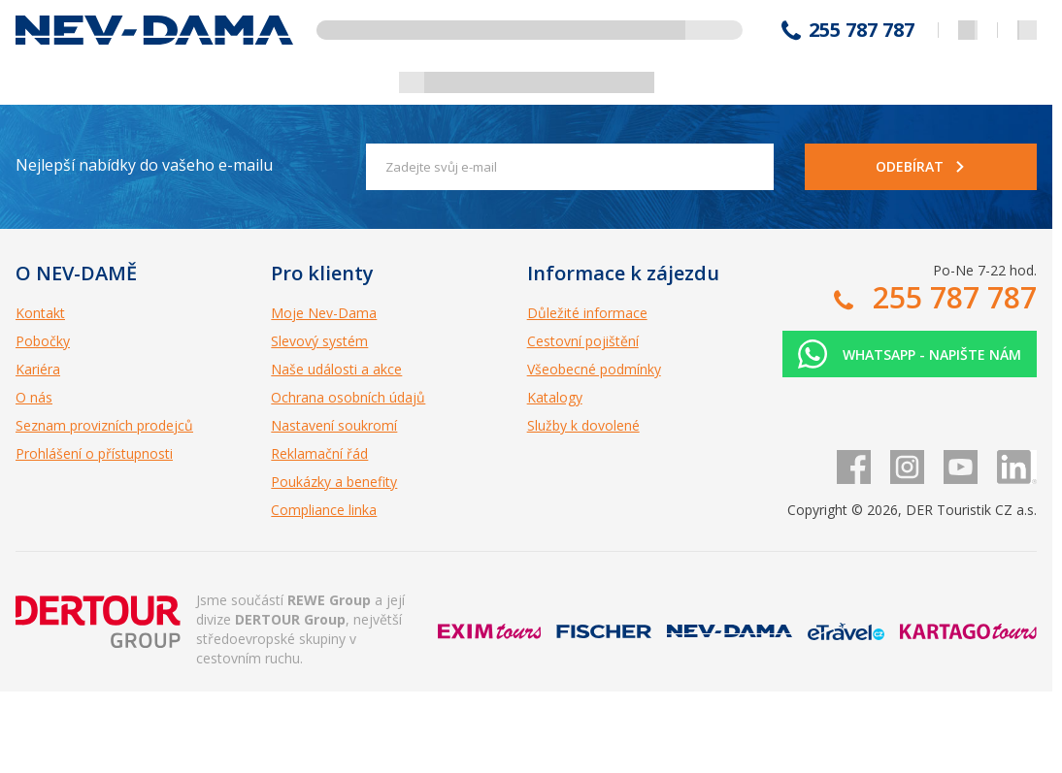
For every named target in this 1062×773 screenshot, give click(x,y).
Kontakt (40, 313)
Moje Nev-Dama (324, 313)
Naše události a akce (336, 369)
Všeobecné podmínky (594, 369)
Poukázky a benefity (334, 481)
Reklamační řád (319, 453)
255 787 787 (861, 30)
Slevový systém (319, 341)
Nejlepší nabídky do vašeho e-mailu (144, 165)
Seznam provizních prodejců (104, 425)
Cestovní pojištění (583, 341)
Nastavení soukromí (334, 425)
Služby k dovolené (583, 425)
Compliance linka (324, 509)
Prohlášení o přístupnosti (94, 453)
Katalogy (554, 397)
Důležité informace (587, 313)
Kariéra (38, 369)
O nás (34, 397)
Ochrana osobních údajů (348, 397)
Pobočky (43, 341)
